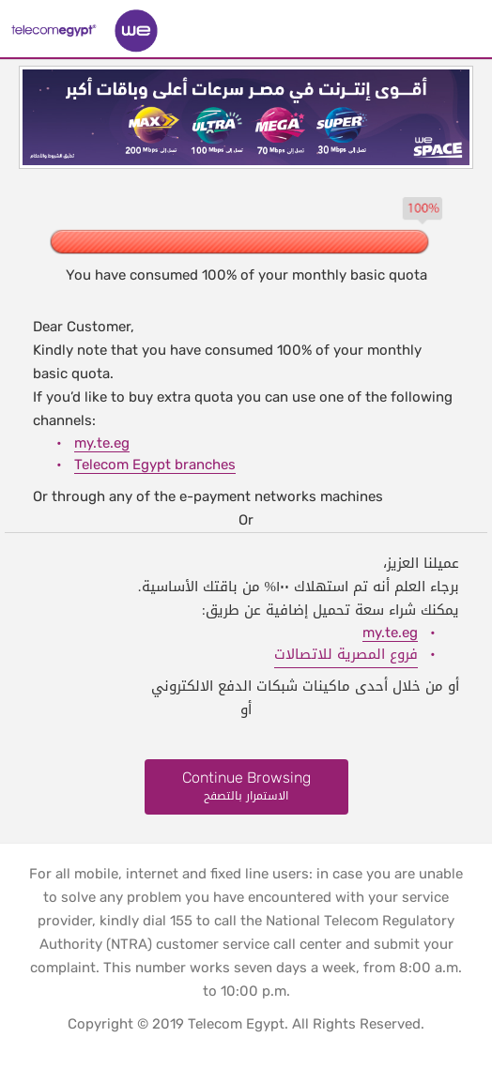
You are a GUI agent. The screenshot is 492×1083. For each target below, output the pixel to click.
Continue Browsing (246, 787)
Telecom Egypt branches (155, 464)
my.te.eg (102, 443)
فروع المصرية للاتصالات (346, 654)
